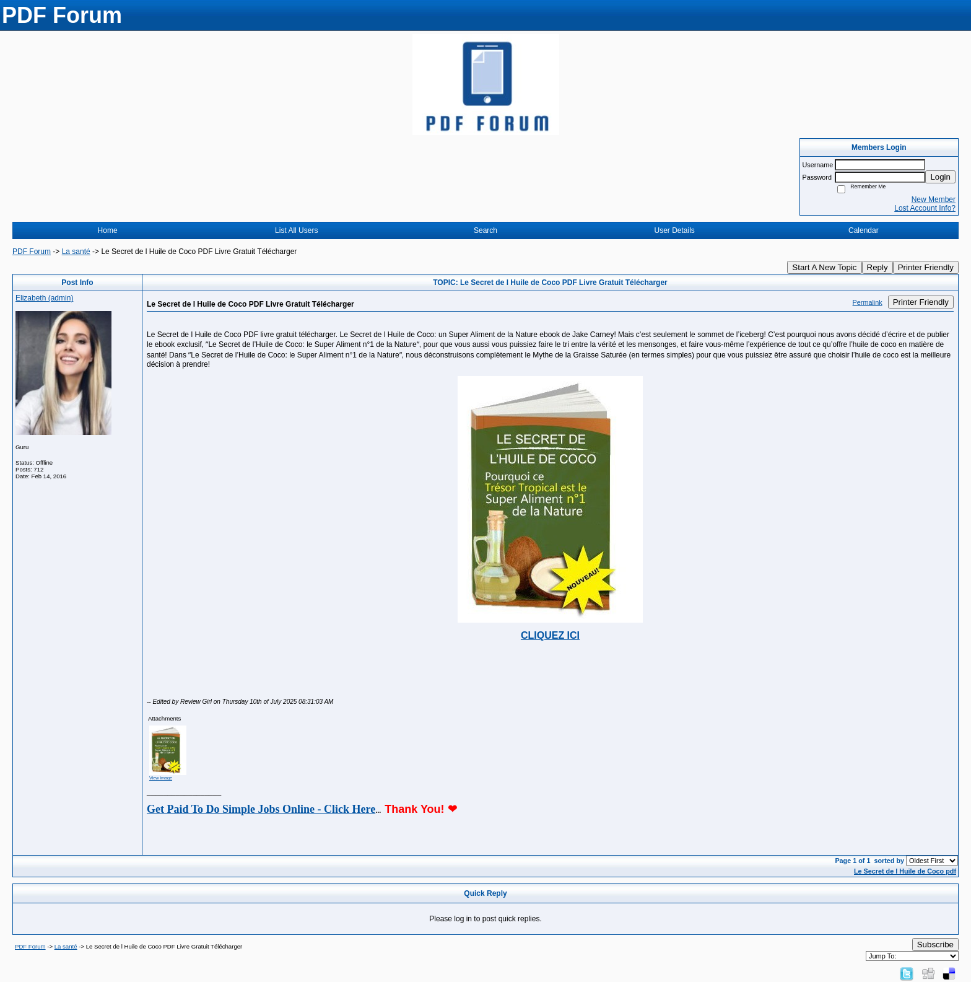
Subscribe (935, 944)
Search (485, 230)
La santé (76, 251)
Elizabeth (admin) (44, 298)
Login (940, 177)
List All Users (296, 230)
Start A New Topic (824, 267)
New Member (934, 199)
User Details (674, 230)
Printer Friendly (926, 267)
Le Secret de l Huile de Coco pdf (905, 871)
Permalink (867, 302)
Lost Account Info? (925, 208)
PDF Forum (31, 251)
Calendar (863, 230)
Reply (877, 267)
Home (108, 230)
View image (160, 778)
